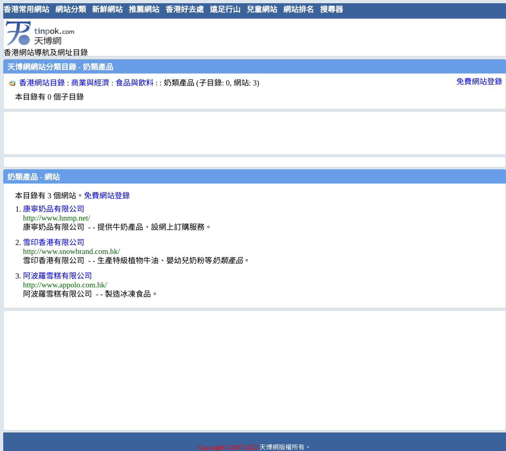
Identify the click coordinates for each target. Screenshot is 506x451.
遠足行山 (225, 9)
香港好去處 (184, 9)
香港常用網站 (26, 9)
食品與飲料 (134, 83)
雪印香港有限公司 (53, 242)
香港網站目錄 (42, 83)
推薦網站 (144, 9)
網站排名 (298, 9)
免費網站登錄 (479, 81)
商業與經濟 (90, 83)
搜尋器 (331, 9)
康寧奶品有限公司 (53, 209)
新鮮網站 (107, 9)
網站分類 (70, 9)
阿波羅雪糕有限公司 (57, 276)
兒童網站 (262, 9)
